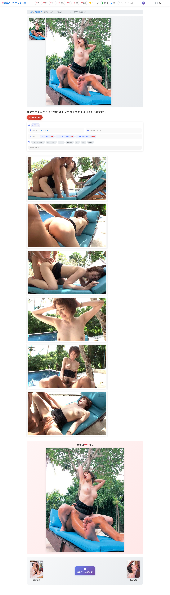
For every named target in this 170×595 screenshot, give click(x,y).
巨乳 (83, 3)
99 (44, 3)
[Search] (130, 3)
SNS (113, 3)
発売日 (105, 3)
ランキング (93, 3)
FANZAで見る (35, 117)
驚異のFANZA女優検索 (14, 3)
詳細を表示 (35, 147)
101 (61, 3)
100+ (52, 3)
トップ (30, 12)
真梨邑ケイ (38, 12)
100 (76, 3)
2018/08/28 (44, 130)
